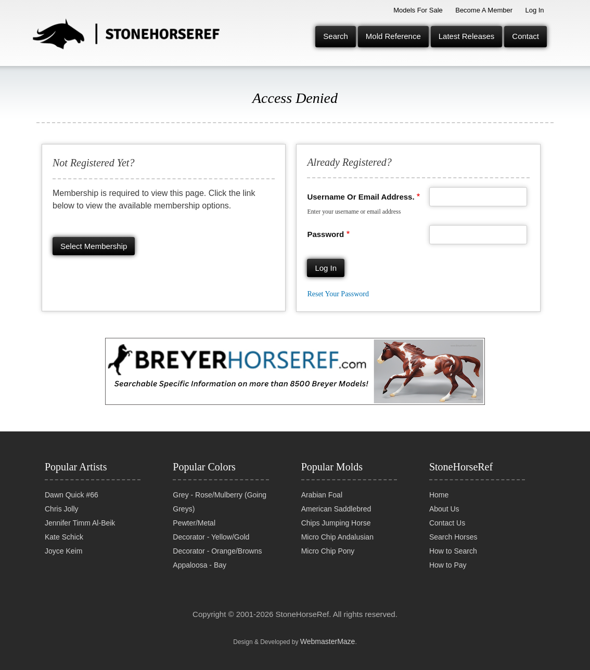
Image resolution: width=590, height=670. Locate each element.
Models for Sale (418, 10)
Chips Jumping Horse (336, 523)
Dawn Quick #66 (71, 495)
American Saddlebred (336, 509)
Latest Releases (467, 36)
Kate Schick (64, 537)
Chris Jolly (62, 509)
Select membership (93, 246)
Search (335, 36)
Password (325, 234)
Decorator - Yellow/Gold (211, 537)
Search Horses (453, 537)
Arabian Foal (321, 495)
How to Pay (448, 565)
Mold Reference (393, 36)
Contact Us (447, 523)
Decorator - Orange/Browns (217, 551)
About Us (444, 509)
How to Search (453, 551)
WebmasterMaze (327, 641)
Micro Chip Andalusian (337, 537)
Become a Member (483, 10)
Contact (525, 36)
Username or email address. (360, 196)
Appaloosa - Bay (199, 565)
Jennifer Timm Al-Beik (80, 523)
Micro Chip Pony (328, 551)
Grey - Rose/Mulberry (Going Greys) (219, 502)
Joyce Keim (63, 551)
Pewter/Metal (194, 523)
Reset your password (338, 294)
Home (438, 495)
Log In (534, 10)
